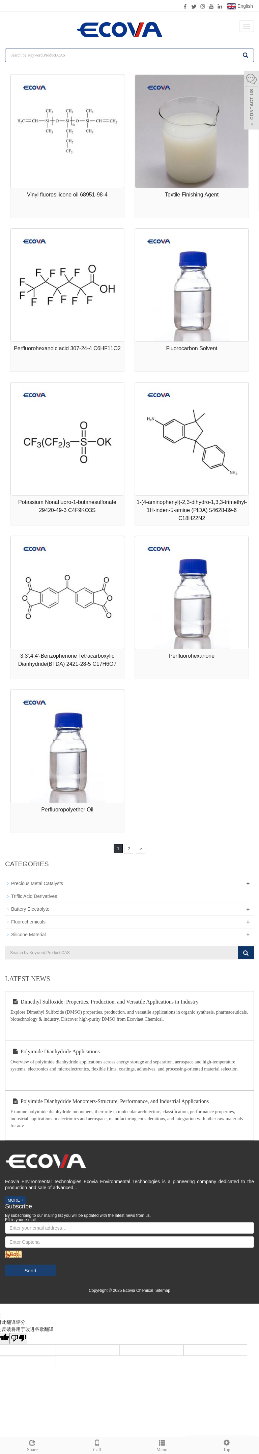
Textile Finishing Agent (192, 194)
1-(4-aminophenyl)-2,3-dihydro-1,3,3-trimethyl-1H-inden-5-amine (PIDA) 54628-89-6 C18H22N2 (192, 510)
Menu (162, 1445)
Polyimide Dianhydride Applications (55, 1051)
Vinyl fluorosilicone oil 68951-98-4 (67, 194)
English (240, 6)
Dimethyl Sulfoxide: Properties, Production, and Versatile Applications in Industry (104, 1002)
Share (32, 1445)
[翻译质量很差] (18, 1338)
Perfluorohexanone (191, 656)
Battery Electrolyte (30, 909)
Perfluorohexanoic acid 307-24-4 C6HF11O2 (67, 348)
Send (30, 1270)
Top (226, 1445)
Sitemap (162, 1290)
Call (97, 1445)
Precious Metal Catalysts (37, 883)
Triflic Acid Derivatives (34, 896)
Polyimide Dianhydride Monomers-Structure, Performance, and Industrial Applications (109, 1101)
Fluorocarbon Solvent (191, 348)
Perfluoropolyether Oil (67, 809)
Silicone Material (28, 934)
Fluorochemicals (28, 921)
